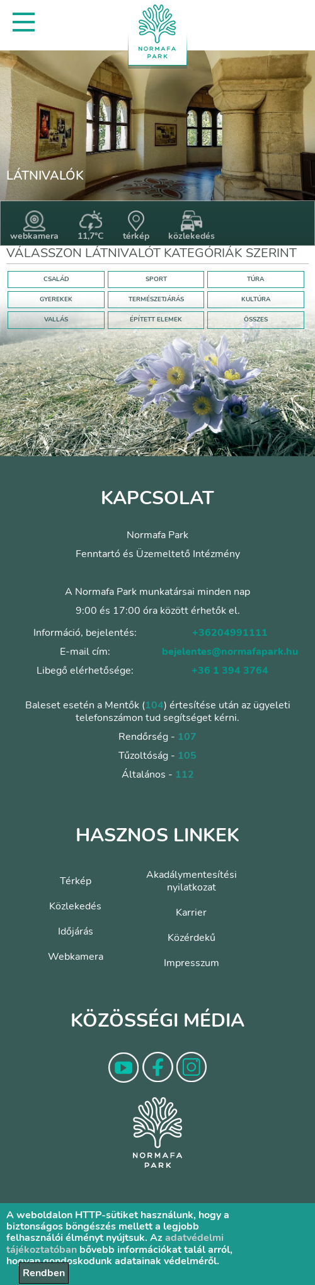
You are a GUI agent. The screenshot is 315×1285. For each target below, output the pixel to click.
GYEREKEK (56, 299)
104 (154, 705)
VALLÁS (56, 319)
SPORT (156, 279)
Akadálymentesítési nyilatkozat (191, 881)
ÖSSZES (256, 319)
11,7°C (90, 226)
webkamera (34, 226)
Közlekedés (75, 906)
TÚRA (255, 279)
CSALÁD (56, 279)
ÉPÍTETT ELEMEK (156, 319)
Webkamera (75, 957)
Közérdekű (191, 938)
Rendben (44, 1273)
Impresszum (191, 963)
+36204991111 (230, 633)
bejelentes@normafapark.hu (230, 652)
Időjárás (75, 931)
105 (187, 756)
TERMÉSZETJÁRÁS (156, 299)
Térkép (75, 881)
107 (187, 737)
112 (184, 774)
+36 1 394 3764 (230, 670)
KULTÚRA (255, 299)
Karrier (191, 912)
